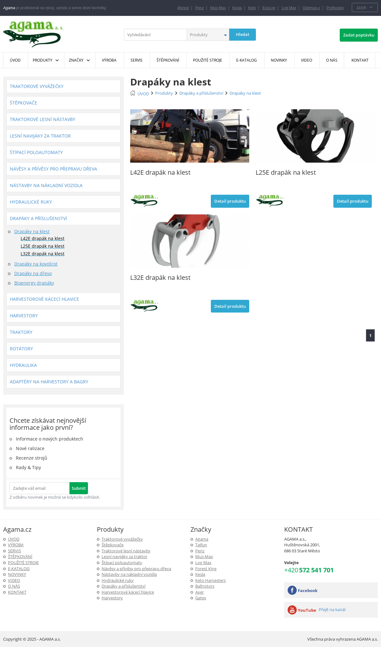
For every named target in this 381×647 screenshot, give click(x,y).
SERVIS (14, 551)
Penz (199, 8)
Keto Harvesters (210, 580)
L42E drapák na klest (42, 238)
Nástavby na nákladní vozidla (46, 185)
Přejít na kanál (332, 609)
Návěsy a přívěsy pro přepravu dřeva (53, 169)
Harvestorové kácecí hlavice (44, 299)
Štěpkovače (23, 103)
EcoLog (268, 8)
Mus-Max (218, 8)
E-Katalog (19, 568)
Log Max (289, 8)
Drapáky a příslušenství (38, 218)
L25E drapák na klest (42, 246)
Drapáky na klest (32, 231)
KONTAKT (17, 592)
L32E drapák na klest (42, 254)
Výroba (15, 545)
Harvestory (24, 316)
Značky (76, 60)
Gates (200, 598)
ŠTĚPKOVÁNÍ (20, 556)
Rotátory (21, 349)
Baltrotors (204, 586)
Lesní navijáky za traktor (40, 136)
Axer (199, 592)
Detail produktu (230, 201)
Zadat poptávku (358, 35)
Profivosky (335, 8)
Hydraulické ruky (31, 202)
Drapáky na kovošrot (35, 264)
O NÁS (14, 586)
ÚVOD (143, 94)
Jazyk (361, 7)
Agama (201, 539)
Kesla (237, 8)
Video (14, 580)
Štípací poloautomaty (36, 152)
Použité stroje (23, 562)
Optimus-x (311, 8)
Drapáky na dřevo (33, 273)
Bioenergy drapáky (34, 283)
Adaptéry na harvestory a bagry (49, 382)
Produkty (42, 60)
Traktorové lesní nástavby (42, 119)
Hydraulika (23, 365)
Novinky (17, 574)
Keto (252, 8)
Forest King (206, 568)
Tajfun (201, 545)
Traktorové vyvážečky (37, 86)
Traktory (21, 332)
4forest (183, 8)
